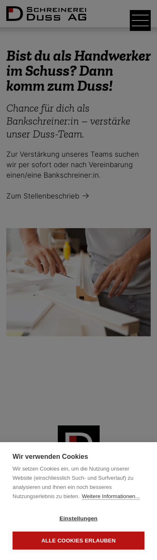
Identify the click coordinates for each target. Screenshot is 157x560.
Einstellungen (78, 518)
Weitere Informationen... (111, 496)
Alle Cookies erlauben (78, 540)
